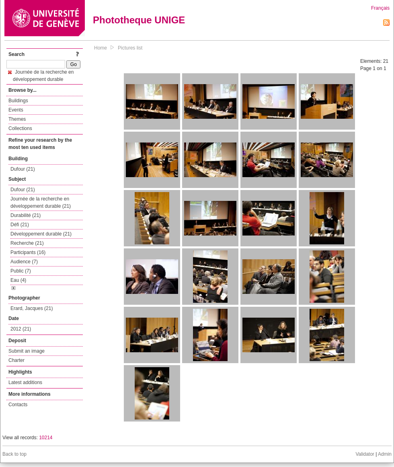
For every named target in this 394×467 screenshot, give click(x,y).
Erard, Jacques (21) (31, 308)
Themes (17, 119)
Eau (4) (18, 280)
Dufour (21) (22, 169)
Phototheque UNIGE (139, 19)
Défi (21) (19, 224)
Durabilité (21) (25, 215)
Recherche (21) (27, 243)
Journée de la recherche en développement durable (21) (40, 202)
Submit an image (26, 351)
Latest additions (25, 382)
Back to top (14, 454)
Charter (16, 360)
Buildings (18, 100)
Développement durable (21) (41, 234)
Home (100, 48)
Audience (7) (24, 261)
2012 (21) (20, 329)
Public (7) (20, 271)
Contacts (17, 404)
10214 (45, 437)
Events (15, 110)
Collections (20, 128)
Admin (385, 454)
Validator (364, 454)
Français (380, 8)
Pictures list (130, 48)
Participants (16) (27, 252)
